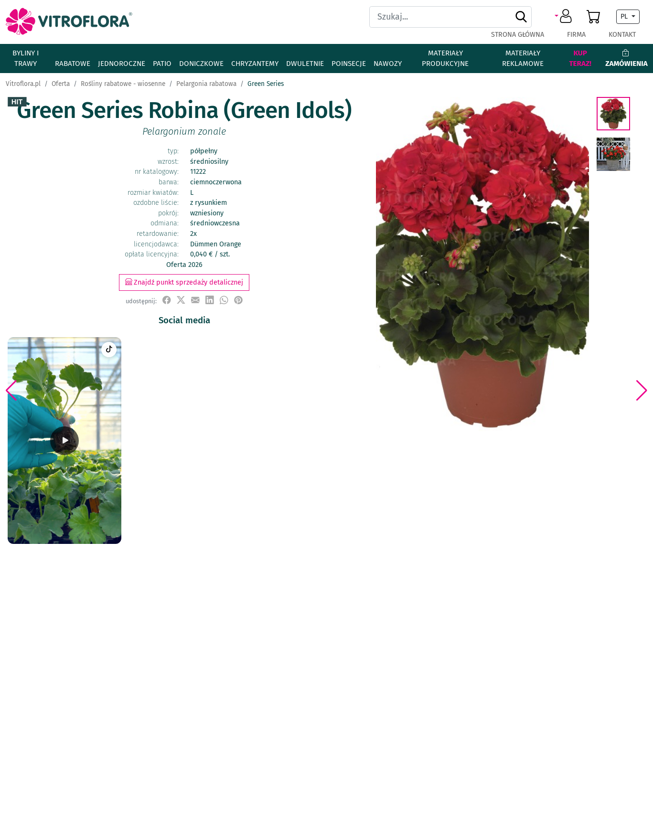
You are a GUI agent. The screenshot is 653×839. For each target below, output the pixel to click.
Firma (576, 35)
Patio (162, 63)
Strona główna (517, 35)
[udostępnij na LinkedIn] (209, 301)
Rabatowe (72, 63)
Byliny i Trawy (25, 58)
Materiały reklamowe (523, 58)
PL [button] (625, 16)
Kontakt (622, 35)
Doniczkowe (201, 63)
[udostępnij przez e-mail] (195, 301)
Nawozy (388, 63)
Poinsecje (349, 63)
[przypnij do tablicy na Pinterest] (238, 301)
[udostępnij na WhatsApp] (224, 301)
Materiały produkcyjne (445, 58)
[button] (565, 16)
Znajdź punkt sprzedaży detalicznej (184, 282)
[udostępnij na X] (181, 301)
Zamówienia (626, 58)
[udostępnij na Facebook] (166, 301)
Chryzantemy (254, 63)
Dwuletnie (305, 63)
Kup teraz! (580, 58)
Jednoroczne (121, 63)
